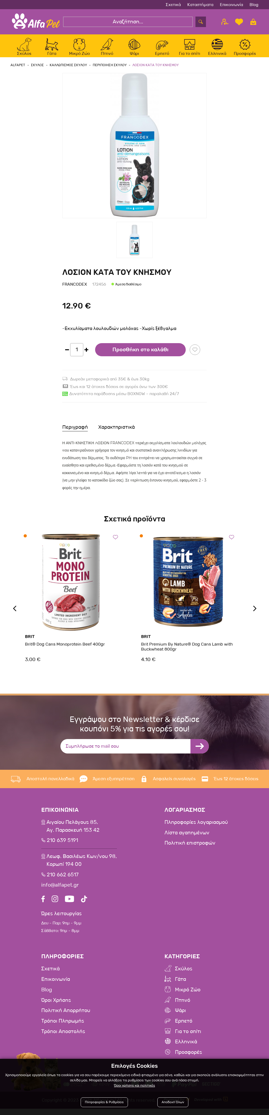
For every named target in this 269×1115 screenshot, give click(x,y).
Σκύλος (183, 974)
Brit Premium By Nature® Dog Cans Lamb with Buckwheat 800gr (187, 651)
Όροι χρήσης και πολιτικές (134, 1086)
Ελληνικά (186, 1048)
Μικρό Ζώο (187, 995)
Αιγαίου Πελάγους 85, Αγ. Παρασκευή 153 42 (73, 831)
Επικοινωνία (231, 4)
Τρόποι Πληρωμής (62, 1027)
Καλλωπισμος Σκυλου (66, 69)
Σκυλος (36, 69)
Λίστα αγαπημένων (186, 837)
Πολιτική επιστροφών (189, 848)
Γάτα (180, 985)
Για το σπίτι (188, 1037)
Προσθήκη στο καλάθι (140, 354)
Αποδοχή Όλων (172, 1102)
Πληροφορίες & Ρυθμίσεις (104, 1102)
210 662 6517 (63, 880)
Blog (254, 4)
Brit (30, 641)
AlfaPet (18, 69)
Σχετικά (173, 4)
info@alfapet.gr (60, 890)
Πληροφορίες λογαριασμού (196, 827)
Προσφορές (188, 1058)
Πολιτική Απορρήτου (65, 1016)
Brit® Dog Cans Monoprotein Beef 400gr (65, 649)
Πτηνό (182, 1006)
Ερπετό (183, 1027)
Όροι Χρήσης (56, 1006)
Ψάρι (180, 1016)
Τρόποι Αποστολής (63, 1037)
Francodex (74, 289)
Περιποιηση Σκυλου (107, 69)
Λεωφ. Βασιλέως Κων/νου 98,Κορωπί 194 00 (81, 865)
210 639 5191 (63, 845)
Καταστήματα (200, 4)
